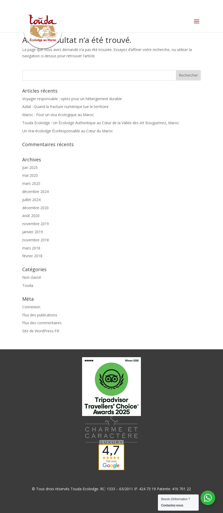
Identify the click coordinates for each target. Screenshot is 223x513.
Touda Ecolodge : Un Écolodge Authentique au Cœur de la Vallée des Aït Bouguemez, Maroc (100, 122)
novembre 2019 (35, 223)
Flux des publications (39, 314)
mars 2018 (31, 248)
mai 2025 (30, 175)
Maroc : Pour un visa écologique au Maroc (58, 114)
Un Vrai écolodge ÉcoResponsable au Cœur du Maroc (67, 130)
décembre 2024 (35, 191)
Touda (27, 285)
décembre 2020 (35, 207)
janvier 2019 (32, 231)
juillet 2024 (31, 199)
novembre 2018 (35, 239)
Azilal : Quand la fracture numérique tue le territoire (65, 106)
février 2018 (32, 255)
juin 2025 (30, 167)
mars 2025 (31, 183)
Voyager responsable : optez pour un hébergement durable (72, 98)
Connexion (31, 306)
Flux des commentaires (42, 322)
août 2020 (30, 215)
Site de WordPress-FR (40, 330)
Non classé (31, 277)
